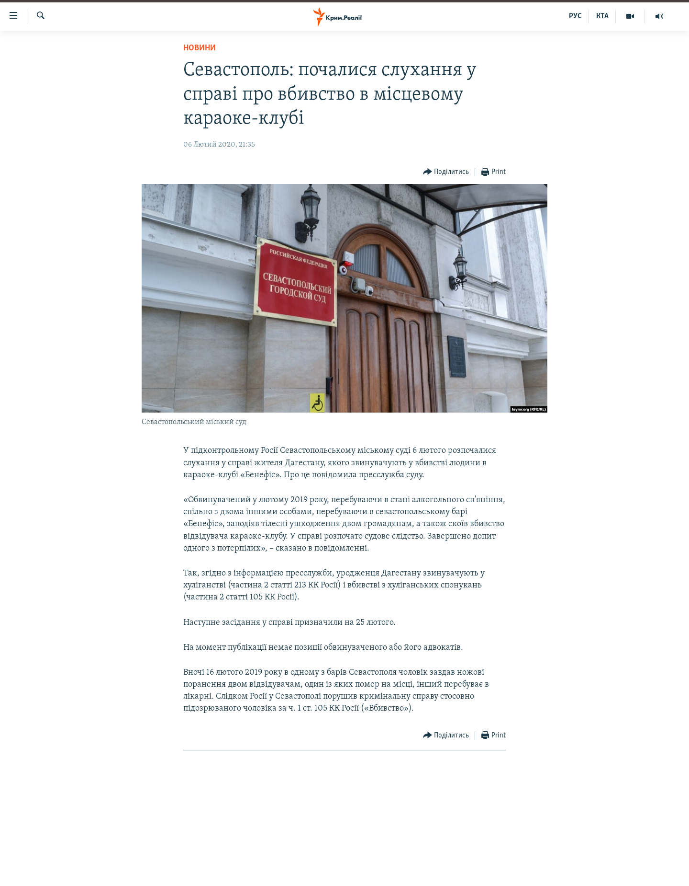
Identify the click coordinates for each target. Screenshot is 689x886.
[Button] (446, 172)
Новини (199, 48)
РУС (575, 16)
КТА (602, 16)
